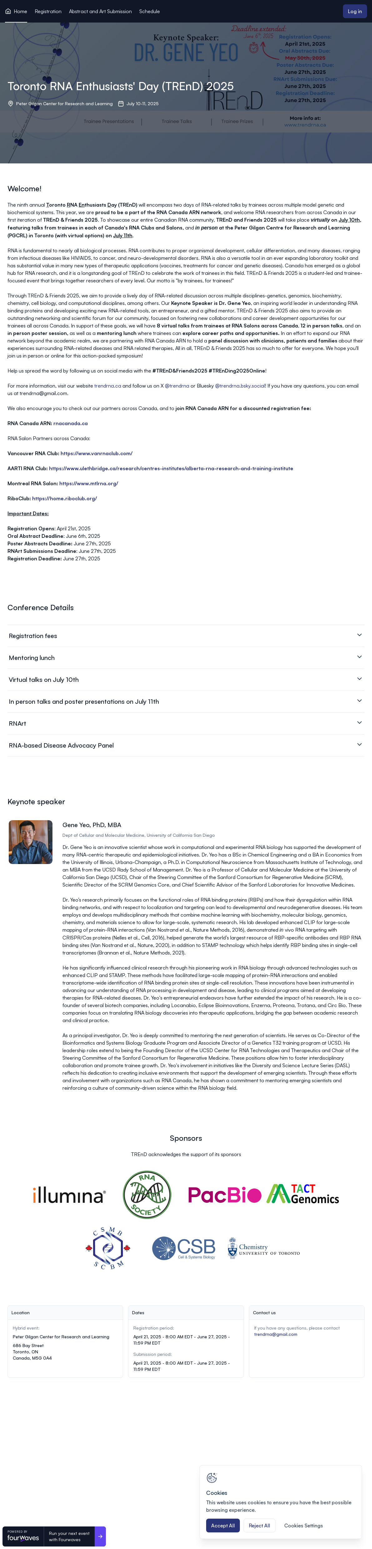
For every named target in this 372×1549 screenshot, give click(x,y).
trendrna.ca (108, 386)
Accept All (223, 1525)
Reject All (259, 1525)
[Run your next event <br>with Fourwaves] (100, 1536)
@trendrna (177, 386)
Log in (355, 11)
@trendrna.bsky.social (240, 386)
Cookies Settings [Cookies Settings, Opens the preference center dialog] (303, 1525)
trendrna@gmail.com (275, 1334)
